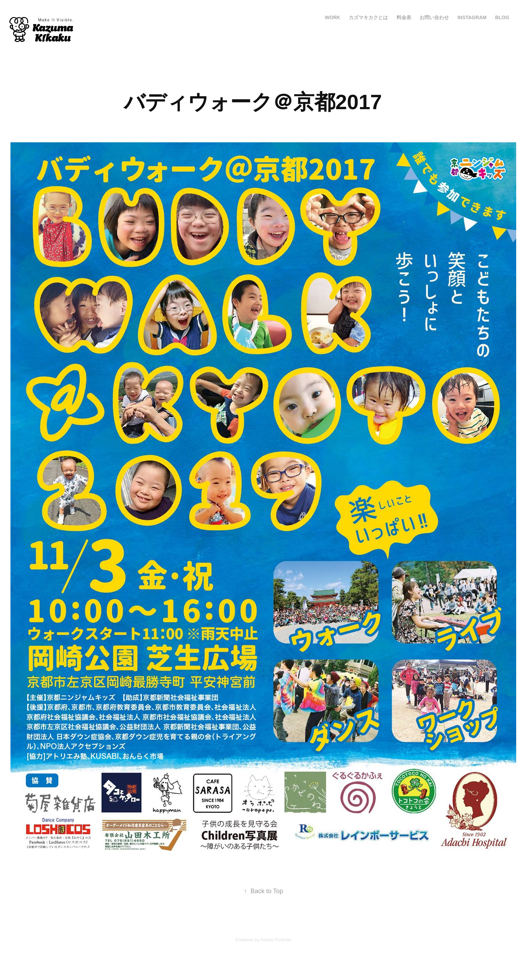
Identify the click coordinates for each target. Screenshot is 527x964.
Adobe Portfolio (276, 939)
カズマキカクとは (368, 17)
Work (332, 17)
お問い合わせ (434, 17)
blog (502, 17)
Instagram (472, 17)
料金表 (404, 17)
